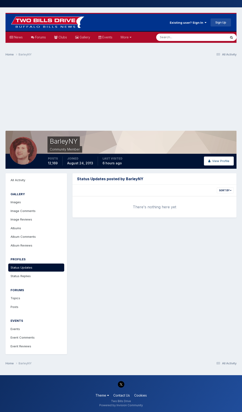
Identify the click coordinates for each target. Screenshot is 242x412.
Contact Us (121, 395)
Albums (16, 228)
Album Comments (23, 236)
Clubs (62, 37)
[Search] (176, 37)
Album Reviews (21, 245)
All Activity (18, 180)
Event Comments (23, 337)
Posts (14, 307)
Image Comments (23, 211)
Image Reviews (21, 219)
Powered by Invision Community (121, 405)
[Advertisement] (121, 96)
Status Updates (21, 267)
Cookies (140, 395)
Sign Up (220, 22)
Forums (40, 37)
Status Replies (21, 276)
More (126, 37)
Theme (102, 395)
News (18, 37)
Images (16, 202)
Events (106, 37)
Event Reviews (21, 346)
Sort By (225, 190)
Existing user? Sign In (188, 22)
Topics (15, 298)
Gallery (84, 37)
